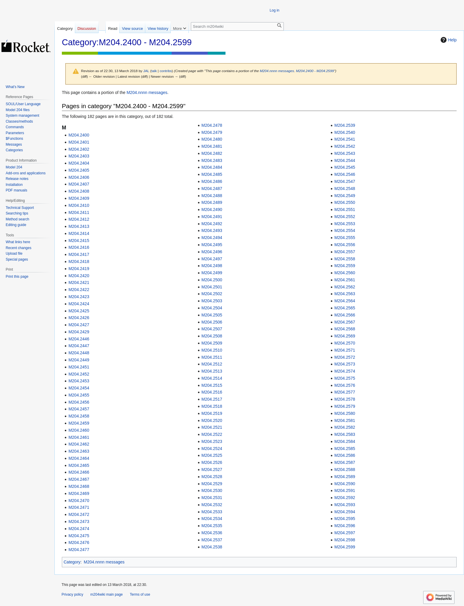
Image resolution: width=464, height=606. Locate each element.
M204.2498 (212, 265)
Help (448, 40)
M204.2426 (78, 317)
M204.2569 (344, 336)
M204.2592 (344, 497)
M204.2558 (344, 258)
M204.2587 (344, 462)
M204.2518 (212, 406)
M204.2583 (344, 434)
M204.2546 (344, 174)
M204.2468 (78, 486)
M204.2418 (78, 261)
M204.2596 (344, 525)
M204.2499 (212, 272)
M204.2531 (212, 497)
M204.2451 (78, 367)
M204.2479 (212, 132)
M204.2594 (344, 511)
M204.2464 (78, 458)
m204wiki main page (106, 594)
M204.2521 (212, 427)
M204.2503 (212, 300)
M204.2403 (78, 156)
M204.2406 (78, 177)
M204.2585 (344, 448)
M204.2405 (78, 170)
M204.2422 (78, 289)
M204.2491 (212, 216)
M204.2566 (344, 315)
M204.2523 (212, 441)
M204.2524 (212, 448)
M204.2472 (78, 514)
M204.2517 (212, 399)
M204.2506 (212, 322)
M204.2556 (344, 244)
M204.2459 (78, 423)
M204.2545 (344, 167)
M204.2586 (344, 455)
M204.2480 (212, 139)
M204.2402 (78, 149)
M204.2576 (344, 385)
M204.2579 (344, 406)
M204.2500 (212, 279)
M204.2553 (344, 223)
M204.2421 (78, 282)
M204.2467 (78, 479)
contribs (166, 71)
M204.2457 (78, 409)
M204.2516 (212, 392)
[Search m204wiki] (237, 26)
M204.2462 (78, 444)
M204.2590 (344, 483)
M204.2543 (344, 153)
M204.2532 (212, 504)
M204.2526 (212, 462)
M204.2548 (344, 188)
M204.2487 (212, 188)
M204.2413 (78, 226)
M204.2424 (78, 303)
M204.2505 (212, 315)
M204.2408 (78, 191)
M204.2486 (212, 181)
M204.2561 (344, 279)
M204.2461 (78, 437)
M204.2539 (344, 125)
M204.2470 (78, 500)
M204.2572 (344, 357)
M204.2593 (344, 504)
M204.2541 (344, 139)
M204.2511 (212, 357)
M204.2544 (344, 160)
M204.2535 (212, 525)
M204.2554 (344, 230)
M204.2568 (344, 328)
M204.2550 (344, 202)
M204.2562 (344, 287)
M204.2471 (78, 507)
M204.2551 (344, 209)
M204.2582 (344, 427)
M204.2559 (344, 265)
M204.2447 (78, 345)
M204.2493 (212, 230)
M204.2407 (78, 184)
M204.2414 (78, 233)
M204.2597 (344, 532)
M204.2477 (78, 549)
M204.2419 (78, 268)
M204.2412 (78, 219)
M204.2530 (212, 490)
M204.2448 (78, 352)
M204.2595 (344, 518)
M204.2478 (212, 125)
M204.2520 (212, 420)
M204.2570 (344, 343)
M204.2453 (78, 380)
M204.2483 (212, 160)
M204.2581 (344, 420)
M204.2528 (212, 476)
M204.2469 (78, 493)
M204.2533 (212, 511)
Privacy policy (72, 594)
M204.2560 (344, 272)
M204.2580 (344, 413)
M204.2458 (78, 416)
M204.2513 (212, 371)
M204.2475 (78, 535)
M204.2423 (78, 296)
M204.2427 (78, 324)
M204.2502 (212, 293)
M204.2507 (212, 328)
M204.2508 (212, 336)
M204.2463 (78, 451)
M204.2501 (212, 287)
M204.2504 (212, 308)
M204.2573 (344, 364)
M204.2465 (78, 465)
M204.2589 (344, 476)
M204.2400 (78, 135)
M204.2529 (212, 483)
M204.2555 (344, 237)
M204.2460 (78, 430)
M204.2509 (212, 343)
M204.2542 (344, 146)
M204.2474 (78, 528)
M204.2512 (212, 364)
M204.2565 (344, 308)
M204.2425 (78, 310)
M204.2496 (212, 251)
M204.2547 (344, 181)
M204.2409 (78, 198)
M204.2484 (212, 167)
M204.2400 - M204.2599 (315, 71)
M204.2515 (212, 385)
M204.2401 (78, 142)
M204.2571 (344, 350)
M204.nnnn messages (277, 71)
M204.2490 (212, 209)
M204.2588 (344, 469)
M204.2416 (78, 247)
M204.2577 (344, 392)
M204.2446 (78, 339)
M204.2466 (78, 472)
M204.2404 (78, 163)
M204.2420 (78, 275)
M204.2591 (344, 490)
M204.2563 (344, 293)
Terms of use (140, 594)
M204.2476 (78, 542)
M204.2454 (78, 388)
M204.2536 (212, 532)
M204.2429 (78, 331)
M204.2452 (78, 374)
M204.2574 (344, 371)
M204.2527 (212, 469)
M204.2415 (78, 240)
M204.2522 (212, 434)
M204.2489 (212, 202)
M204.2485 (212, 174)
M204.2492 (212, 223)
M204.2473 (78, 521)
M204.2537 (212, 539)
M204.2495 (212, 244)
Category (72, 562)
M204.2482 (212, 153)
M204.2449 (78, 360)
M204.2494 (212, 237)
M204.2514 (212, 378)
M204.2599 (344, 547)
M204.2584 (344, 441)
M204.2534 (212, 518)
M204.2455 (78, 395)
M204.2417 (78, 254)
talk (154, 71)
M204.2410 (78, 205)
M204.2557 (344, 251)
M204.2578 (344, 399)
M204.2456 (78, 402)
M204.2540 (344, 132)
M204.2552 (344, 216)
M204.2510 (212, 350)
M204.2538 (212, 547)
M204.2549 (344, 195)
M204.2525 (212, 455)
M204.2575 (344, 378)
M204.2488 (212, 195)
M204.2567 (344, 322)
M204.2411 (78, 212)
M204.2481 (212, 146)
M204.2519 (212, 413)
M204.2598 (344, 539)
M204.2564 (344, 300)
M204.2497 (212, 258)
